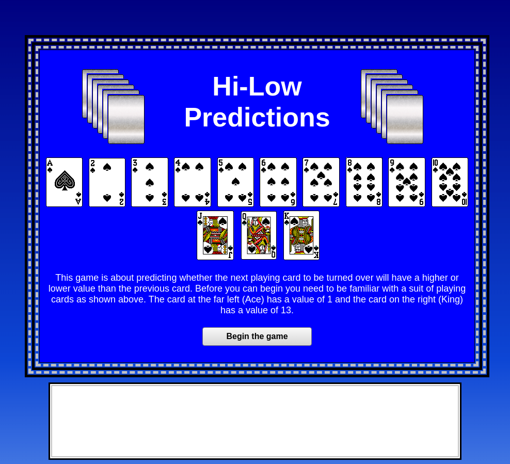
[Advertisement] (255, 20)
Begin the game (257, 336)
